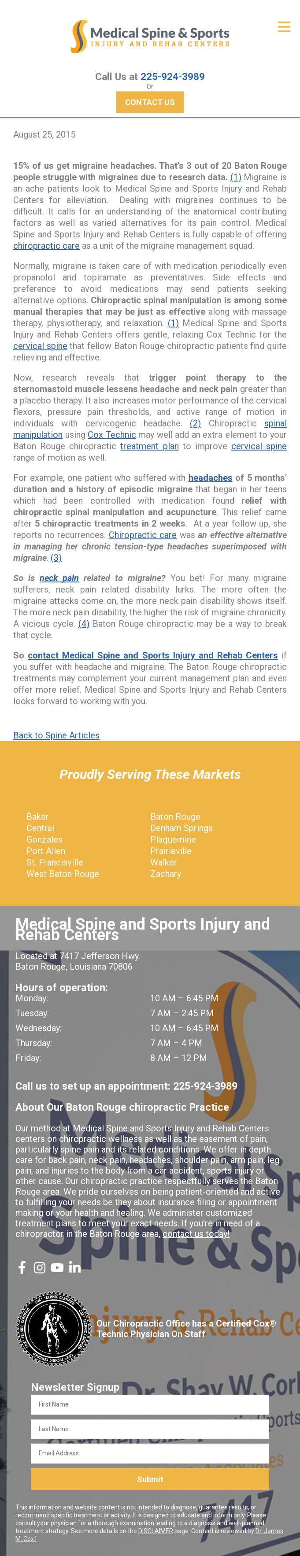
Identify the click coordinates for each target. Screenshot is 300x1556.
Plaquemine (173, 839)
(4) (83, 623)
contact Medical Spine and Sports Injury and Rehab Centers (153, 655)
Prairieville (171, 851)
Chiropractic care (143, 535)
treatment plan (149, 446)
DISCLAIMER (155, 1530)
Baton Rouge (175, 816)
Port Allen (45, 851)
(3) (56, 558)
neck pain (59, 578)
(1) (235, 177)
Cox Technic (112, 434)
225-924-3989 (173, 76)
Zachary (165, 874)
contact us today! (196, 1234)
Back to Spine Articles (56, 735)
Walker (163, 862)
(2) (195, 423)
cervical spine (40, 346)
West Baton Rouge (62, 874)
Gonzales (44, 839)
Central (40, 828)
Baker (37, 816)
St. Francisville (54, 862)
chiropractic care (46, 245)
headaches (211, 478)
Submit (150, 1479)
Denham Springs (181, 828)
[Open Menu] (284, 27)
